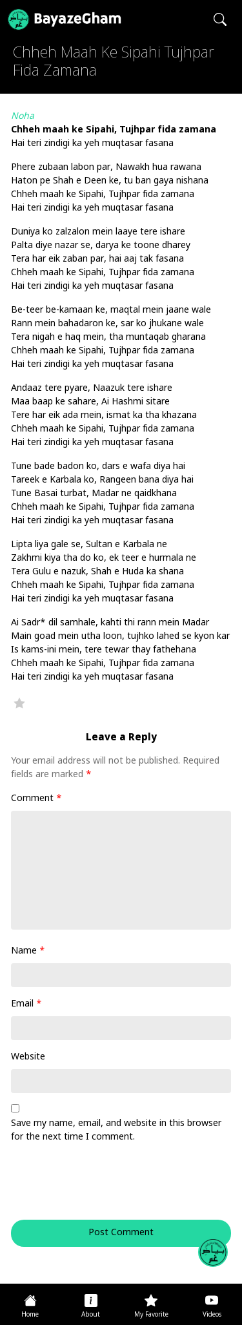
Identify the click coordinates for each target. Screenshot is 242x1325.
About (90, 1315)
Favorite (19, 703)
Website (28, 1057)
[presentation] (99, 1188)
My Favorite (151, 1315)
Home (30, 1315)
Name (28, 951)
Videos (212, 1315)
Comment (36, 799)
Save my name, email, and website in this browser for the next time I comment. (116, 1130)
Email (26, 1004)
